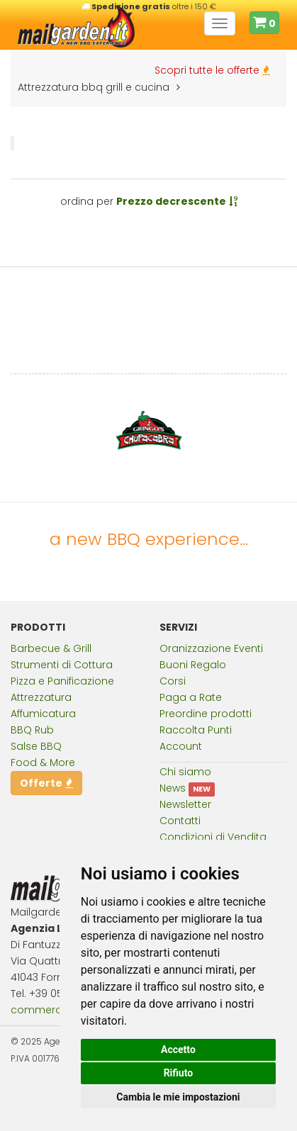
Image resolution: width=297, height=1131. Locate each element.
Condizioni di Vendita (213, 837)
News (172, 788)
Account (180, 746)
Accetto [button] (178, 1049)
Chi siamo (185, 772)
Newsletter (185, 804)
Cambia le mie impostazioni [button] (178, 1097)
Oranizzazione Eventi (211, 648)
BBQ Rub (32, 730)
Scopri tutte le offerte (212, 70)
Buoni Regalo (192, 665)
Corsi (172, 681)
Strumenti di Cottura (62, 665)
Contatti (180, 821)
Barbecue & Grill (51, 648)
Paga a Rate (190, 697)
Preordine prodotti (205, 714)
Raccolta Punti (195, 730)
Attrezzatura (41, 697)
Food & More (43, 762)
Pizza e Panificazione (62, 681)
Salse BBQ (36, 746)
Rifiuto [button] (179, 1073)
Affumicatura (43, 714)
